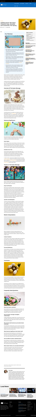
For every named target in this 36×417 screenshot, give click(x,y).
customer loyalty (6, 162)
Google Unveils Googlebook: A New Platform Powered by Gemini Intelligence (31, 59)
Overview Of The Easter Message (29, 35)
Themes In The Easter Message (31, 37)
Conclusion (28, 39)
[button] (35, 5)
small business (14, 113)
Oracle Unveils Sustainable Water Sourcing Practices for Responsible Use (30, 46)
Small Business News (28, 53)
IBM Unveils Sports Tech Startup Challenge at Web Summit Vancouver (30, 55)
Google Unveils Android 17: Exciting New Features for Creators (30, 63)
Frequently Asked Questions (30, 40)
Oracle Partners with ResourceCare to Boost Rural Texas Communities (30, 51)
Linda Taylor (8, 27)
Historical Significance (29, 36)
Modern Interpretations (29, 38)
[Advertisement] (18, 13)
